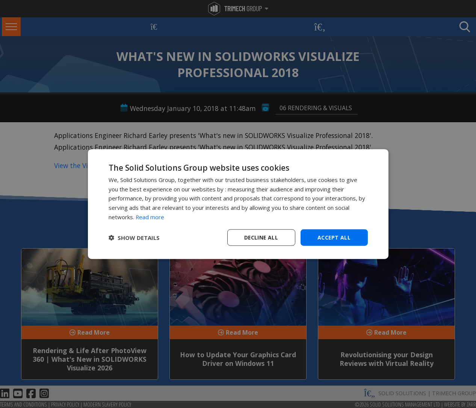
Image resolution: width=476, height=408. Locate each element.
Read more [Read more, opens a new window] (150, 216)
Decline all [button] (261, 237)
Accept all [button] (334, 237)
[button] (134, 237)
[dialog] (238, 204)
